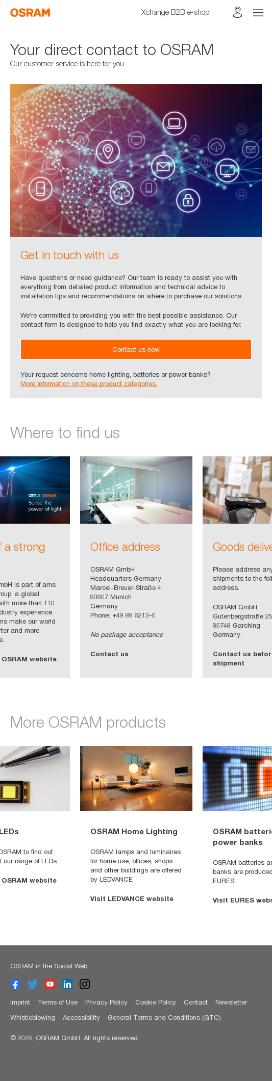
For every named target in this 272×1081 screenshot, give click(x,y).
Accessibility (81, 1017)
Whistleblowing (32, 1017)
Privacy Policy (106, 1002)
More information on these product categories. (88, 383)
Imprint (20, 1002)
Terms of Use (58, 1002)
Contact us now (136, 349)
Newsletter (231, 1002)
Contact (196, 1002)
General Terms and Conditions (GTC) (164, 1017)
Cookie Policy (155, 1002)
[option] (136, 567)
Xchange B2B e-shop (175, 11)
